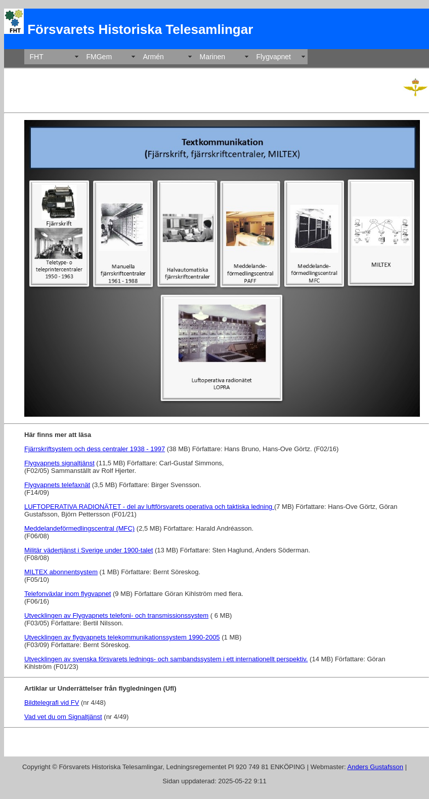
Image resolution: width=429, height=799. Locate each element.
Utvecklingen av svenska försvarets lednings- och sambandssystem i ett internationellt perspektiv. (166, 659)
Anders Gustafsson (376, 767)
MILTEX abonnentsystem (61, 572)
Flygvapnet (273, 57)
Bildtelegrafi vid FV (51, 702)
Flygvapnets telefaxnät (57, 485)
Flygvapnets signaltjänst (59, 463)
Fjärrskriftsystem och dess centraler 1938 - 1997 (94, 449)
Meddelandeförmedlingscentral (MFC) (79, 528)
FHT (37, 57)
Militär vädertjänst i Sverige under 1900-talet (88, 550)
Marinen (213, 57)
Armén (153, 57)
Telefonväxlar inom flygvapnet (67, 593)
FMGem (99, 57)
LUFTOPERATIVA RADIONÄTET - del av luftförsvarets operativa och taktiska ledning (149, 506)
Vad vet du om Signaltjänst (63, 717)
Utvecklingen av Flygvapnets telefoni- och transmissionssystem (116, 615)
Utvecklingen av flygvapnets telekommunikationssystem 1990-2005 (122, 637)
